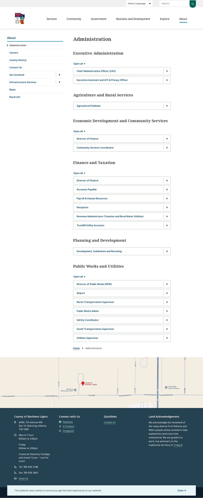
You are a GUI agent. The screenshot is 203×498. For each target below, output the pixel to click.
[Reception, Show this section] (121, 207)
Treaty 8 (177, 445)
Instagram (66, 430)
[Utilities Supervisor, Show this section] (121, 338)
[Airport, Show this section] (121, 293)
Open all (78, 63)
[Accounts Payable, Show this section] (121, 189)
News (12, 89)
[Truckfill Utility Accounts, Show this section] (121, 225)
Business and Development (133, 19)
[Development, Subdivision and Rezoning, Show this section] (121, 251)
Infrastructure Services (22, 82)
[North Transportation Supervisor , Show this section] (121, 302)
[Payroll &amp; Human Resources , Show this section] (121, 198)
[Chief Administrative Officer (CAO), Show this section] (121, 71)
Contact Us (15, 67)
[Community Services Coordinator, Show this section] (121, 147)
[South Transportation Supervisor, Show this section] (121, 329)
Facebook (66, 421)
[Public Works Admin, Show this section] (121, 311)
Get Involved (16, 74)
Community (74, 19)
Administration (17, 45)
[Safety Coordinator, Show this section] (121, 320)
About (183, 19)
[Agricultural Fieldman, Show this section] (121, 106)
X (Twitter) (66, 426)
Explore (164, 19)
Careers (13, 52)
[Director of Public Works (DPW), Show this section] (121, 284)
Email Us (23, 478)
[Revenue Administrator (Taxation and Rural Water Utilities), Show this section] (121, 216)
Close (180, 490)
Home (76, 348)
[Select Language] (139, 3)
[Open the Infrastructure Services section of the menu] (59, 82)
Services (52, 19)
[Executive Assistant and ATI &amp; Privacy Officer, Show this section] (121, 80)
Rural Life (14, 97)
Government (98, 19)
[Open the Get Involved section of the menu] (59, 75)
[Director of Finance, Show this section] (121, 138)
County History (18, 60)
